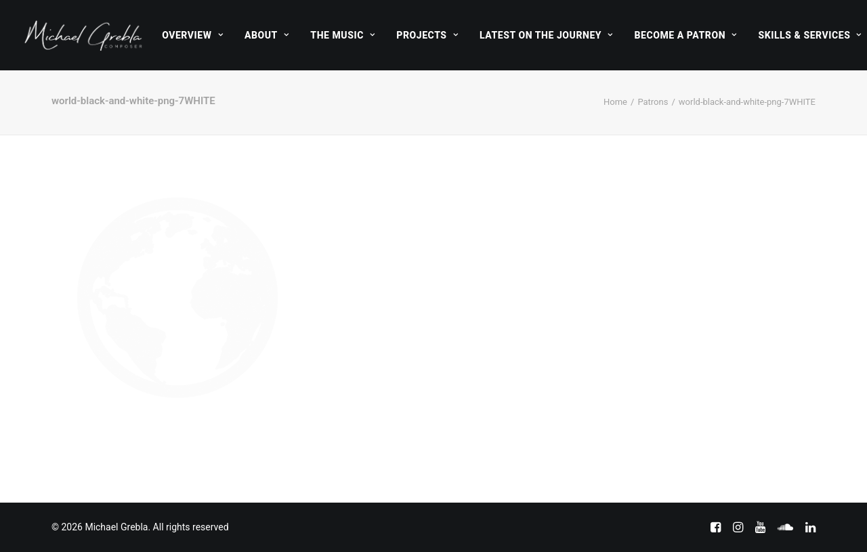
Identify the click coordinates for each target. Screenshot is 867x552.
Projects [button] (427, 35)
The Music (342, 35)
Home (615, 102)
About (267, 35)
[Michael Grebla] (83, 35)
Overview (192, 35)
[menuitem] (192, 35)
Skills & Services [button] (809, 35)
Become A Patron (686, 35)
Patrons (652, 102)
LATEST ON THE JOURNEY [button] (546, 35)
